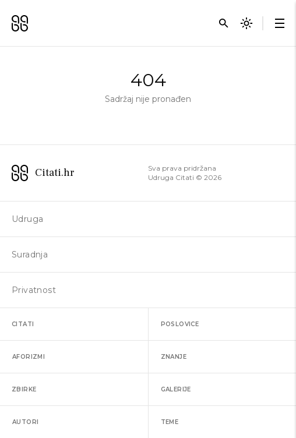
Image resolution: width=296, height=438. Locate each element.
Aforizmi (28, 357)
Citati (23, 324)
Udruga (27, 219)
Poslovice (180, 324)
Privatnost (34, 290)
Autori (25, 422)
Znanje (173, 357)
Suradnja (30, 254)
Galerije (176, 389)
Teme (170, 422)
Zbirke (24, 389)
